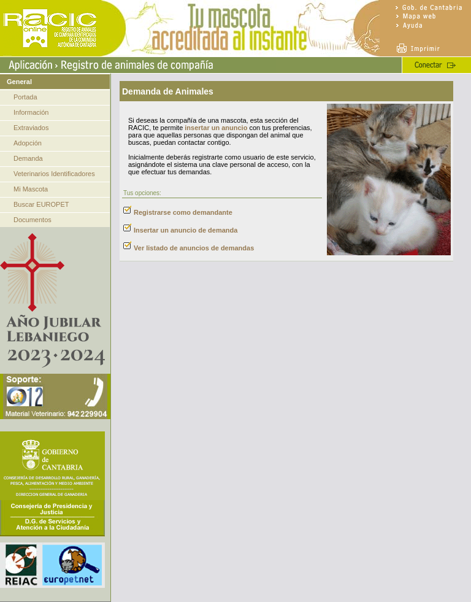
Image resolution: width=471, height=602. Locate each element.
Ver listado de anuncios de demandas (194, 248)
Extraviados (30, 127)
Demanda (28, 158)
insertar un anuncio (216, 127)
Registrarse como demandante (183, 212)
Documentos (32, 219)
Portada (25, 97)
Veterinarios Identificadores (54, 173)
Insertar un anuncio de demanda (185, 230)
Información (30, 112)
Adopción (27, 143)
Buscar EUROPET (41, 204)
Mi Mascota (30, 189)
